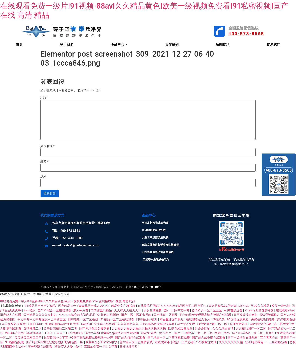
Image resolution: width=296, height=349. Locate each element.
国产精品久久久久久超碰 (40, 315)
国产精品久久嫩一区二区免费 (270, 324)
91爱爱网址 (203, 328)
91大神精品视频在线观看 (158, 324)
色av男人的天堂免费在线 (136, 342)
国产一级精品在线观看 (242, 337)
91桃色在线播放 (108, 315)
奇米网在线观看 (105, 324)
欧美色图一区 (74, 342)
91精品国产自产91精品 (41, 306)
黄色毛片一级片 (170, 333)
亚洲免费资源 (239, 324)
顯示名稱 (47, 146)
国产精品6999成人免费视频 (45, 342)
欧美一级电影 (281, 306)
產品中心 (119, 44)
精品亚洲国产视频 (172, 319)
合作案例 (172, 44)
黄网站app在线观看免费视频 (120, 333)
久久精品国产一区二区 (251, 328)
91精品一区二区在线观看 (117, 319)
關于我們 (66, 44)
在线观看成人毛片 (198, 319)
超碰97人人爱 (64, 346)
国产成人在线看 (11, 315)
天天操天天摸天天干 (128, 310)
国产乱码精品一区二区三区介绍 (253, 333)
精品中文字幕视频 (123, 306)
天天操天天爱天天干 (28, 337)
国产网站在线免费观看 (94, 328)
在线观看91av (285, 310)
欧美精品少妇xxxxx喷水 (102, 342)
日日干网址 (36, 324)
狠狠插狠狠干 (35, 333)
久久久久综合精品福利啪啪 (77, 315)
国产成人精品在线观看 (130, 337)
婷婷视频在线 (286, 319)
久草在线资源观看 (14, 324)
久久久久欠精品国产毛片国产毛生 (184, 306)
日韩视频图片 (128, 346)
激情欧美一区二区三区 (207, 310)
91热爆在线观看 (238, 319)
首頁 (19, 44)
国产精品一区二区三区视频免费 (168, 337)
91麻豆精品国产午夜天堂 (62, 324)
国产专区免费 (186, 324)
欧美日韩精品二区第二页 (61, 328)
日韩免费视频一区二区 (212, 324)
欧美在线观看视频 (180, 328)
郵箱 (44, 161)
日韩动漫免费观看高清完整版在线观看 (206, 315)
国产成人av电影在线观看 (209, 337)
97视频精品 (76, 333)
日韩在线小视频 (147, 319)
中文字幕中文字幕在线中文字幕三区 (41, 319)
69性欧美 (219, 319)
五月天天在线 (269, 337)
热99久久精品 (260, 306)
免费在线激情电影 (263, 319)
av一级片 (30, 310)
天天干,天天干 (56, 333)
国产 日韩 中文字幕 (177, 310)
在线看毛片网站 (149, 306)
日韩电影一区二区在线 (83, 319)
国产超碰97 (189, 342)
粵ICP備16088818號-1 (148, 287)
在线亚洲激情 (207, 342)
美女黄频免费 (152, 310)
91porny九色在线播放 (259, 310)
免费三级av (223, 333)
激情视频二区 (32, 328)
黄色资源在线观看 (40, 346)
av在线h (86, 324)
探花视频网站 (269, 315)
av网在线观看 (233, 310)
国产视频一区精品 (165, 315)
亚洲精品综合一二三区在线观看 (266, 342)
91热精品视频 (15, 342)
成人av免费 (81, 310)
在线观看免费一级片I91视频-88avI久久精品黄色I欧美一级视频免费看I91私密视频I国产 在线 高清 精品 (67, 301)
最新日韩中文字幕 (56, 337)
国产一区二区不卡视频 (136, 315)
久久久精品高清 (223, 328)
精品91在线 (149, 333)
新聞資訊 (222, 44)
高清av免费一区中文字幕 (101, 346)
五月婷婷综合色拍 (246, 315)
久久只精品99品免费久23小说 (229, 306)
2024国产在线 (15, 333)
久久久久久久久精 (231, 342)
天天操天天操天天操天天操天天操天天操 (139, 328)
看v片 (79, 346)
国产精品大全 (67, 306)
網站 (43, 176)
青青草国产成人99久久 (94, 306)
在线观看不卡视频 (167, 342)
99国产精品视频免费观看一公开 (92, 337)
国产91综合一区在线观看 (54, 310)
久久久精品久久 (128, 324)
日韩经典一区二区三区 (197, 333)
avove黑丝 (92, 333)
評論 (44, 97)
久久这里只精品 (102, 310)
